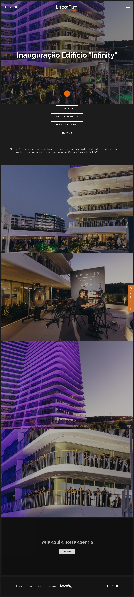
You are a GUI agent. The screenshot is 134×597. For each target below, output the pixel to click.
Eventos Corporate (67, 117)
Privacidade (51, 586)
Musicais (67, 133)
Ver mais (67, 552)
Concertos (67, 109)
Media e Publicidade (67, 125)
